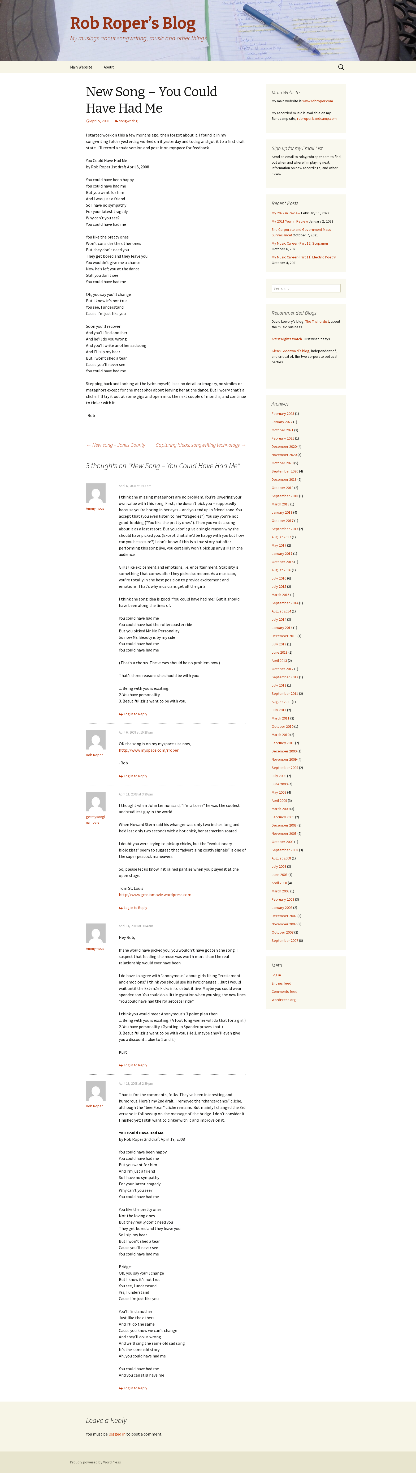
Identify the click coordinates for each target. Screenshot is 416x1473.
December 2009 (284, 751)
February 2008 (283, 899)
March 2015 (280, 594)
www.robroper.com (317, 101)
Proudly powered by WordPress (95, 1462)
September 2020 (285, 471)
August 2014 (281, 611)
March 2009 (280, 808)
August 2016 (281, 570)
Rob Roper (94, 754)
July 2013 (279, 644)
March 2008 (280, 891)
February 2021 (283, 438)
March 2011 (280, 718)
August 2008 (281, 858)
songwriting (128, 120)
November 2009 (284, 759)
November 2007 (284, 924)
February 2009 (283, 817)
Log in (276, 975)
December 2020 (284, 446)
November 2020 (284, 454)
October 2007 (282, 932)
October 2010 (282, 726)
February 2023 (283, 413)
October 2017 (282, 520)
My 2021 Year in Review (290, 221)
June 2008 (280, 874)
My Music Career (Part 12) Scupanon (300, 243)
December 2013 (284, 635)
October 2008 (282, 841)
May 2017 (279, 545)
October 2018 (282, 487)
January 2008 (282, 907)
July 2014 (279, 619)
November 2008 (284, 833)
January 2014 (282, 627)
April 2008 (279, 882)
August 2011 (281, 701)
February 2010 (283, 742)
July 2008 (279, 866)
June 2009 (280, 784)
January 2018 (282, 512)
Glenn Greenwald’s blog (290, 350)
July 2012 (279, 685)
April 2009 (279, 800)
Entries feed (281, 983)
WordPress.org (284, 999)
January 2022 (282, 421)
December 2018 (284, 479)
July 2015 (279, 586)
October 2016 (282, 561)
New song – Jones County (115, 444)
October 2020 (282, 463)
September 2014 (285, 603)
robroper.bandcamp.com (317, 118)
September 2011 (285, 693)
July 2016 (279, 578)
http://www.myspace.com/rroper (149, 750)
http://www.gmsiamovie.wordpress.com (155, 894)
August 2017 (281, 537)
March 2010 (280, 734)
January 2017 (282, 553)
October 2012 (282, 668)
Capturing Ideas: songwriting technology (201, 444)
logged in (117, 1434)
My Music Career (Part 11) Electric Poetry (304, 257)
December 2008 (284, 825)
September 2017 (285, 528)
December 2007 (284, 915)
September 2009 (285, 767)
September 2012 (285, 677)
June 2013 (280, 652)
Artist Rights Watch (287, 339)
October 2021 (282, 430)
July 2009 (279, 775)
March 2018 (280, 504)
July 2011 (279, 710)
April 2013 (279, 660)
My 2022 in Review (286, 213)
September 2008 (285, 850)
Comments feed (284, 991)
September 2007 (285, 940)
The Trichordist (317, 321)
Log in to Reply (135, 714)
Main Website (81, 67)
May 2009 (279, 792)
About (109, 67)
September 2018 (285, 495)
